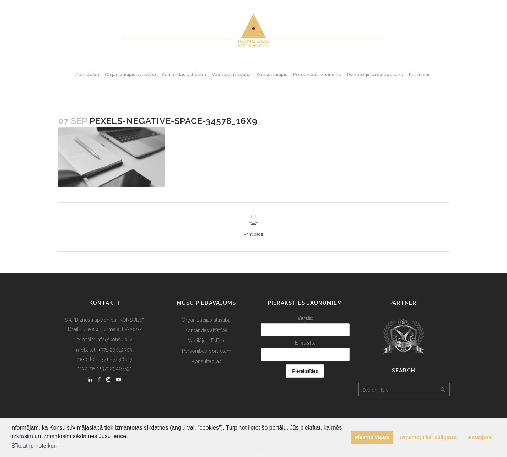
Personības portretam (206, 351)
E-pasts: (305, 343)
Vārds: (305, 318)
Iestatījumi (480, 437)
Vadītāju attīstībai (206, 340)
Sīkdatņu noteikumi (35, 446)
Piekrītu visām (372, 437)
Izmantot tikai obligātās (428, 437)
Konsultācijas (206, 361)
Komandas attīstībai (206, 330)
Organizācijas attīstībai (207, 320)
